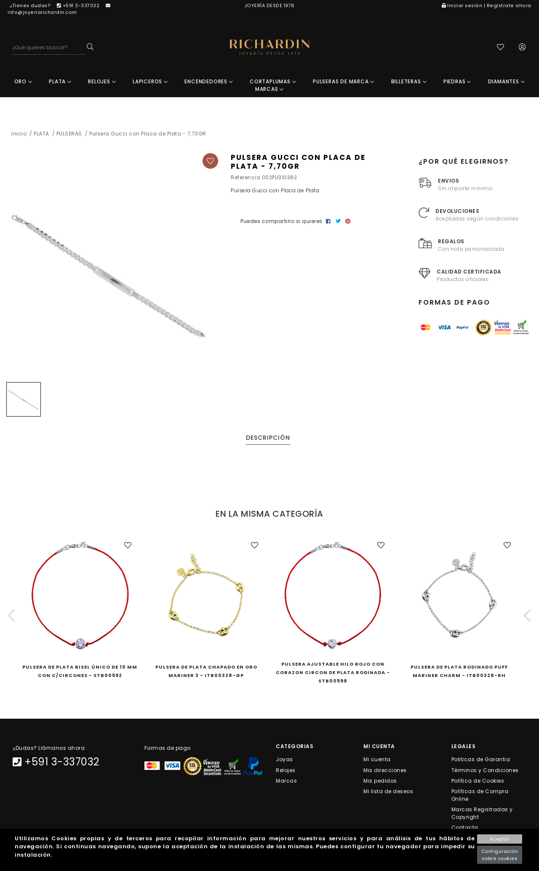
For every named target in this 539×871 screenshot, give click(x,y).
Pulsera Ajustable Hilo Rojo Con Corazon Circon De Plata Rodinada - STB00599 (333, 673)
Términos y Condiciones (485, 770)
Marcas (286, 781)
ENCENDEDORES (208, 82)
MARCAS (269, 89)
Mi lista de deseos (388, 792)
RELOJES (102, 82)
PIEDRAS (457, 82)
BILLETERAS (409, 82)
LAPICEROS (150, 82)
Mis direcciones (385, 770)
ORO (23, 82)
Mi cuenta (377, 760)
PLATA (60, 82)
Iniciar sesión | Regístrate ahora (486, 6)
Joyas (284, 760)
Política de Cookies (477, 781)
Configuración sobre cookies (499, 855)
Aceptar (500, 839)
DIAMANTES (506, 82)
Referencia (245, 178)
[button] (11, 616)
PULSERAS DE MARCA (343, 82)
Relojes (286, 770)
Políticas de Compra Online (480, 796)
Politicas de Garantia (480, 760)
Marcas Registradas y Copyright (482, 814)
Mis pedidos (380, 781)
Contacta (464, 828)
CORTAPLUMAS (273, 82)
